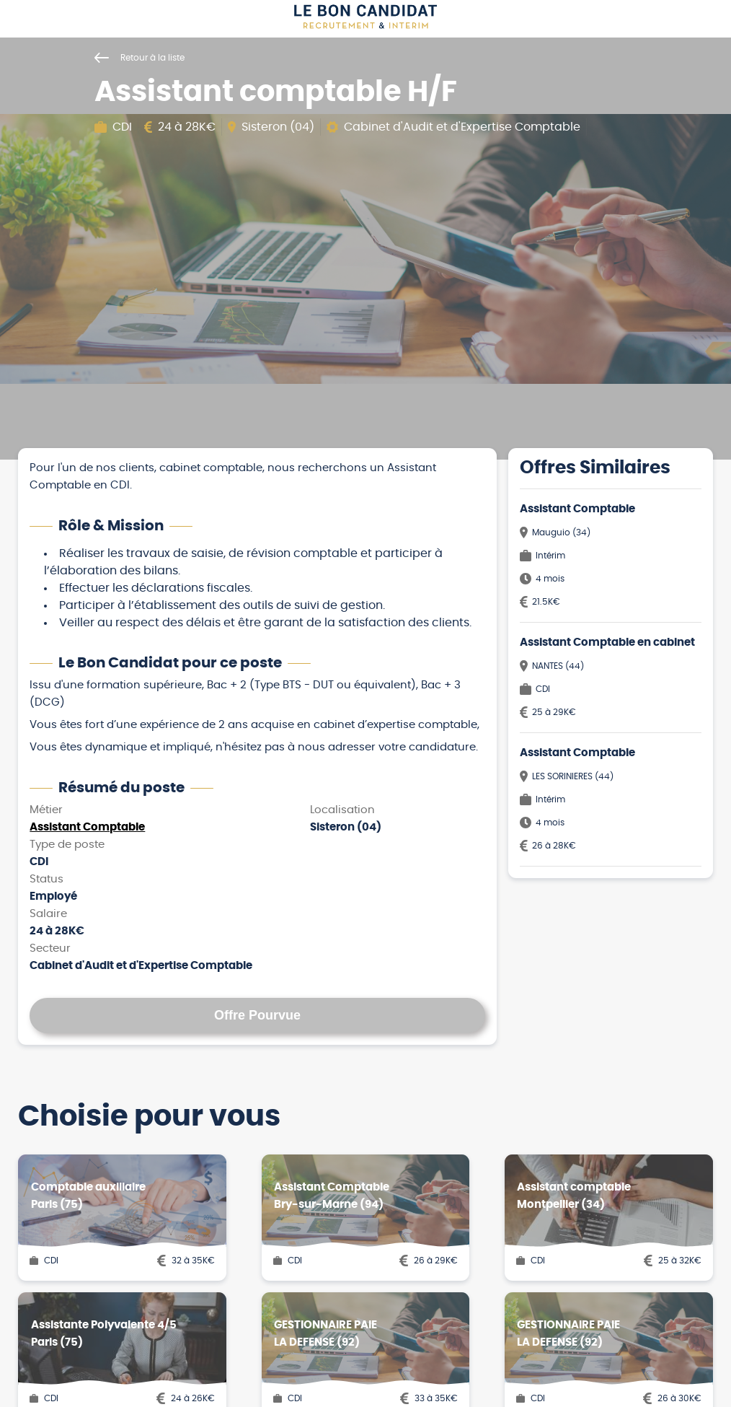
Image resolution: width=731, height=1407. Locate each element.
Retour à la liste (139, 58)
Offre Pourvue (257, 1015)
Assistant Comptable (87, 827)
